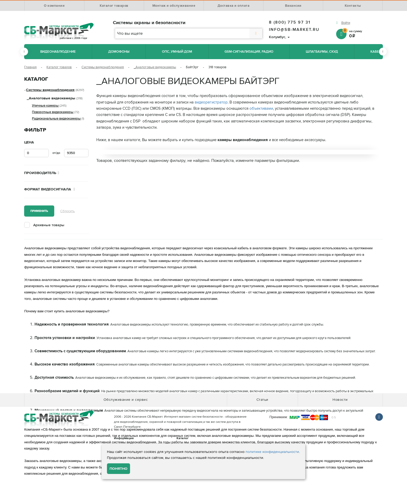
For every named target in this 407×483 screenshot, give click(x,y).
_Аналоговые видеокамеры (155, 67)
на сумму (362, 34)
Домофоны (119, 52)
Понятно (118, 468)
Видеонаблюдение (58, 52)
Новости (340, 399)
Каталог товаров (114, 6)
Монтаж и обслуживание (173, 6)
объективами (261, 108)
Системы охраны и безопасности (149, 22)
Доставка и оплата (234, 6)
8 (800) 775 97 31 (289, 22)
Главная (30, 67)
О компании (54, 6)
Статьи (262, 399)
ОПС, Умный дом (177, 52)
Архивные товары (48, 225)
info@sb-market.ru (294, 29)
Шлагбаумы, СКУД (322, 52)
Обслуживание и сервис (126, 399)
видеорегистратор (211, 102)
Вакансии (293, 6)
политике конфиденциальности (272, 452)
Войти (345, 23)
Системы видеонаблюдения (103, 67)
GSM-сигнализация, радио (249, 52)
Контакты (353, 6)
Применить (39, 211)
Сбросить (67, 211)
